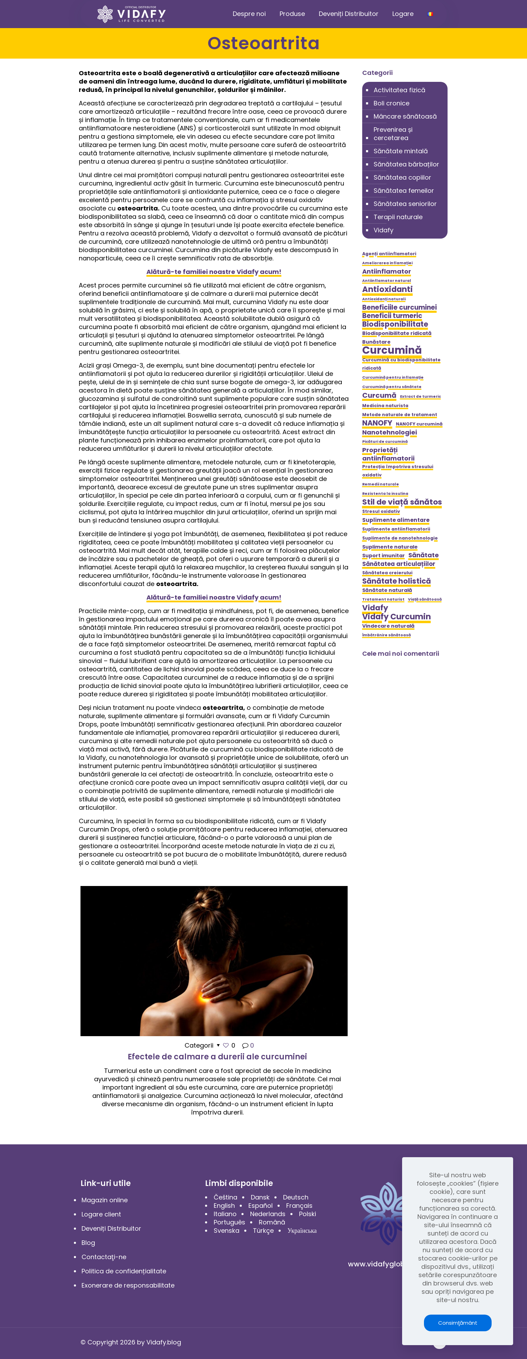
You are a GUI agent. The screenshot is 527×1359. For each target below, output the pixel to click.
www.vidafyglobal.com (388, 1264)
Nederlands (268, 1214)
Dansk (260, 1197)
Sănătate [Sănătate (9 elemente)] (423, 555)
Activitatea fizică (399, 90)
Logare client (101, 1214)
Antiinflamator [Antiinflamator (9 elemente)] (386, 271)
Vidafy (383, 230)
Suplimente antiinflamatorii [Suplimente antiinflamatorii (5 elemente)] (396, 529)
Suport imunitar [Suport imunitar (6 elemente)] (383, 555)
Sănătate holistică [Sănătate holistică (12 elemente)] (396, 581)
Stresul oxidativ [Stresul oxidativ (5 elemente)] (381, 511)
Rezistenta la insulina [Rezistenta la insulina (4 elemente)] (385, 493)
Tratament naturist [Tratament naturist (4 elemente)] (383, 599)
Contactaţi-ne (104, 1257)
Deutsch (295, 1197)
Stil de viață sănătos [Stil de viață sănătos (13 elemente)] (402, 502)
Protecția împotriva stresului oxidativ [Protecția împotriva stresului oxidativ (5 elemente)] (397, 471)
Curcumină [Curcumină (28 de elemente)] (392, 350)
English (224, 1205)
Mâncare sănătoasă (405, 116)
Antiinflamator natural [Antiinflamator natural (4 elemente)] (386, 280)
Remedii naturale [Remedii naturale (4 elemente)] (380, 484)
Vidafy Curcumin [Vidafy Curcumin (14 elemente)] (396, 616)
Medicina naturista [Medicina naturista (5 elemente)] (385, 405)
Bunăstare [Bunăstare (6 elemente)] (376, 341)
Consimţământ (457, 1322)
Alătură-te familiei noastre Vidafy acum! (213, 271)
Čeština (225, 1197)
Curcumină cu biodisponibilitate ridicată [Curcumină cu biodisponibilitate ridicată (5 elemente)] (401, 364)
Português (229, 1222)
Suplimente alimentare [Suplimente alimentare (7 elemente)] (396, 520)
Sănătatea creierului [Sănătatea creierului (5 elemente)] (387, 573)
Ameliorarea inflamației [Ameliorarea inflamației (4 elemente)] (387, 263)
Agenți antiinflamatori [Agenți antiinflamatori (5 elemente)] (389, 254)
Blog (88, 1242)
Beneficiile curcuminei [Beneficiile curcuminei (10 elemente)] (399, 307)
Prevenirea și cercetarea (393, 133)
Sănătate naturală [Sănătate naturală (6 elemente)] (387, 590)
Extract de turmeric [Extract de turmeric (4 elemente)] (420, 396)
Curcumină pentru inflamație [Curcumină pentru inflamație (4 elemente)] (393, 377)
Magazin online (105, 1200)
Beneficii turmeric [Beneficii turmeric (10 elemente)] (392, 316)
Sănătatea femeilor (404, 190)
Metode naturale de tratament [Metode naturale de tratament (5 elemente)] (399, 415)
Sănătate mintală (401, 151)
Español (260, 1205)
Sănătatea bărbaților (406, 164)
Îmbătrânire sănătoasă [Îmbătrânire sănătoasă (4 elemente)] (386, 635)
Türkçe (263, 1230)
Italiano (225, 1214)
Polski (307, 1214)
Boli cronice (391, 103)
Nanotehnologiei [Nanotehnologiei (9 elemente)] (389, 432)
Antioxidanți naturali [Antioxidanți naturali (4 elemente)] (384, 299)
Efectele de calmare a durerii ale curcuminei (217, 1056)
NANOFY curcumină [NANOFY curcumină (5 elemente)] (419, 424)
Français (299, 1205)
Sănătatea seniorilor (405, 203)
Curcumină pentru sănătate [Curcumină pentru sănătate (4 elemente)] (392, 386)
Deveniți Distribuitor (111, 1228)
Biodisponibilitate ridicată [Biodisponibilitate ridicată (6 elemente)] (397, 333)
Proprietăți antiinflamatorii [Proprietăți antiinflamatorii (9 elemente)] (388, 454)
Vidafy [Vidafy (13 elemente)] (375, 608)
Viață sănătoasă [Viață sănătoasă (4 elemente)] (425, 599)
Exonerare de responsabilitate (128, 1285)
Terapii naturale (398, 217)
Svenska (226, 1230)
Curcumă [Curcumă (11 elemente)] (379, 395)
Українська (301, 1230)
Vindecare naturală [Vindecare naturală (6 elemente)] (388, 625)
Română (272, 1222)
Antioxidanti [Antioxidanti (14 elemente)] (387, 289)
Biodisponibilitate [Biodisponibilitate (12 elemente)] (395, 324)
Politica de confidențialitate (124, 1271)
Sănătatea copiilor (402, 177)
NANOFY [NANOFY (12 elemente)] (377, 423)
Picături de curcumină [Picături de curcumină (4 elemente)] (385, 441)
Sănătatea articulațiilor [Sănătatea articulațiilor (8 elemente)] (398, 564)
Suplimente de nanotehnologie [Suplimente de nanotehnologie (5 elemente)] (400, 538)
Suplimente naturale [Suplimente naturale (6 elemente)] (390, 546)
